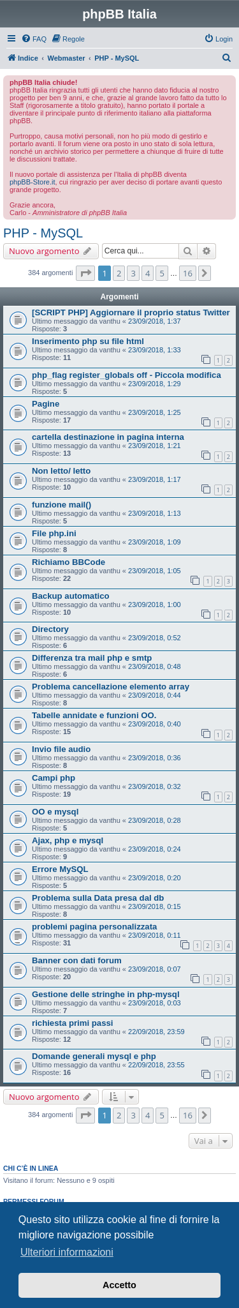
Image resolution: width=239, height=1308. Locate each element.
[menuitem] (34, 39)
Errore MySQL (60, 869)
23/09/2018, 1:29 (154, 383)
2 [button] (119, 273)
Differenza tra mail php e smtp (92, 658)
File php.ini (54, 533)
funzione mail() (61, 504)
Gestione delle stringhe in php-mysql (106, 994)
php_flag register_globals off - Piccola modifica (126, 375)
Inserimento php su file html (88, 341)
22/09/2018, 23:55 (156, 1065)
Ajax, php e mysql (67, 840)
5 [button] (161, 273)
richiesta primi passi (72, 1023)
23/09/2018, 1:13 (154, 513)
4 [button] (147, 273)
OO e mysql (55, 811)
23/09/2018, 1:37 (154, 321)
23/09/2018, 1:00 (154, 604)
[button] (85, 273)
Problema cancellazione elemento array (110, 686)
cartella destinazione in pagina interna (108, 437)
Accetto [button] (119, 1285)
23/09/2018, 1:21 (154, 445)
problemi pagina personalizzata (94, 926)
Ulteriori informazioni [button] (66, 1252)
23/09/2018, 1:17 (154, 479)
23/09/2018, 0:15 (154, 906)
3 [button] (133, 273)
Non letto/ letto (61, 471)
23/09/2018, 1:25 (154, 412)
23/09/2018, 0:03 (154, 1003)
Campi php (53, 778)
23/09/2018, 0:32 (154, 786)
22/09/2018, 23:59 (156, 1031)
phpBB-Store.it (32, 182)
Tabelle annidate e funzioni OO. (94, 715)
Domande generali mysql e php (94, 1056)
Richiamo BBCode (68, 562)
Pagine (45, 404)
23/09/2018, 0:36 (154, 758)
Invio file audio (61, 749)
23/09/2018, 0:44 (154, 695)
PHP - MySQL (43, 233)
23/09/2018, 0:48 (154, 666)
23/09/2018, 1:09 (154, 542)
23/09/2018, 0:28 (154, 820)
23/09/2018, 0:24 (154, 849)
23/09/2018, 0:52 (154, 638)
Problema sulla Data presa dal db (98, 898)
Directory (50, 629)
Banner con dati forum (77, 960)
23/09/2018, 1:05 (154, 571)
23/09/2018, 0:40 (154, 724)
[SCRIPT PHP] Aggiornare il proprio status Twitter (131, 312)
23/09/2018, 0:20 (154, 878)
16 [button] (187, 273)
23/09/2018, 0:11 (154, 935)
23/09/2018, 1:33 (154, 350)
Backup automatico (71, 596)
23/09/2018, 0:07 (154, 969)
